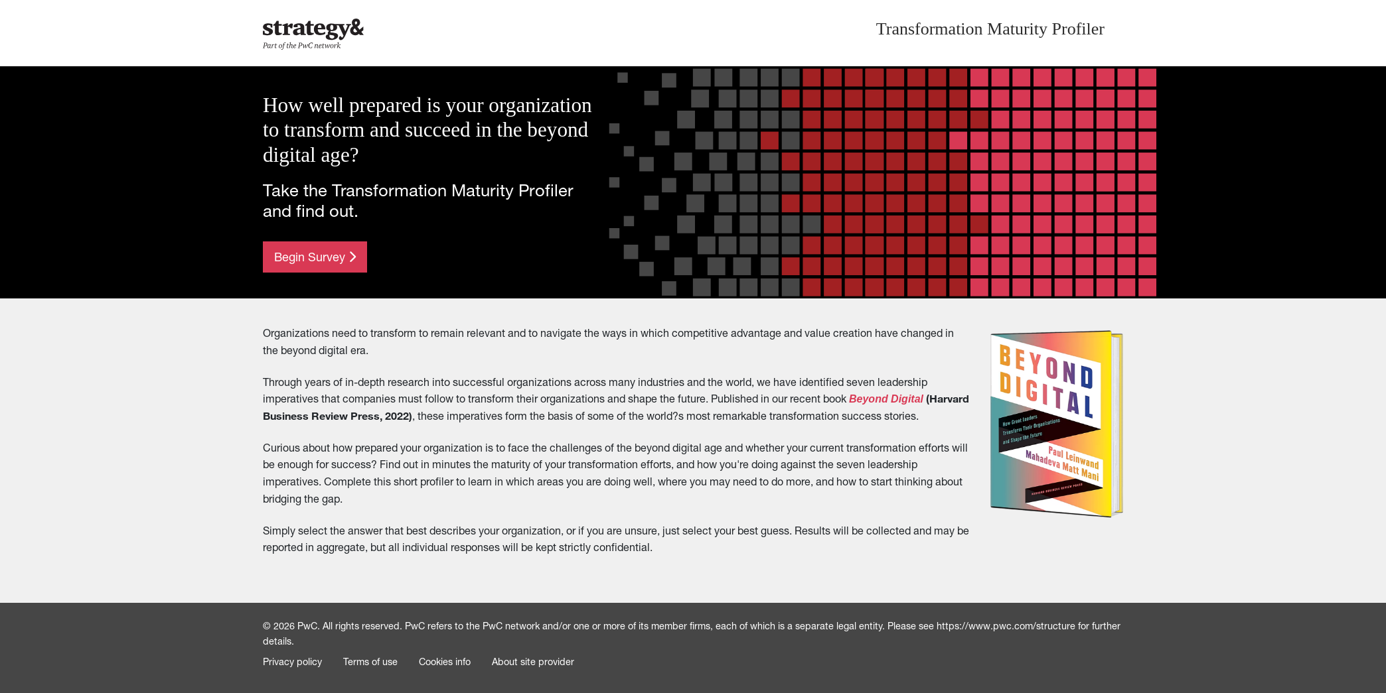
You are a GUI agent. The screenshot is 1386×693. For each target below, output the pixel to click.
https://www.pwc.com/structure (1006, 626)
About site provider (533, 662)
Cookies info (445, 662)
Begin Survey (315, 256)
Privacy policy (292, 662)
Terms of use (370, 662)
